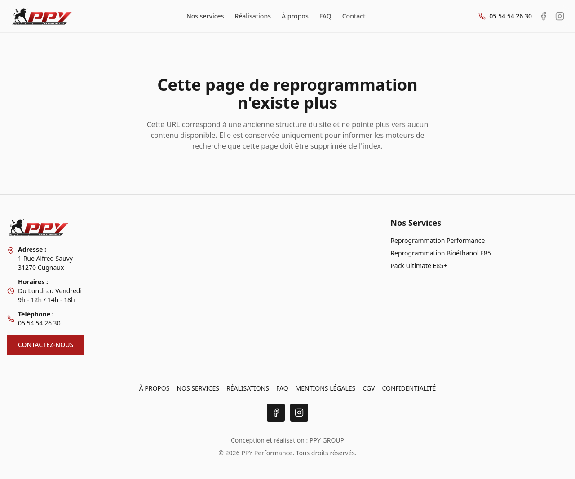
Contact (354, 16)
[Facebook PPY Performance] (543, 16)
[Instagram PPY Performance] (559, 16)
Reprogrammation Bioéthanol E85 (440, 253)
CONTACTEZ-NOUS (45, 344)
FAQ (325, 16)
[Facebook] (276, 413)
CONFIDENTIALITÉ (409, 388)
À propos (295, 16)
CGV (369, 388)
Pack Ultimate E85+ (418, 265)
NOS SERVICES (198, 388)
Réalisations (252, 16)
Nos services (205, 16)
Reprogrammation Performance (437, 240)
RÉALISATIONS (247, 388)
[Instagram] (299, 413)
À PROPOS (154, 388)
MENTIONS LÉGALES (326, 388)
